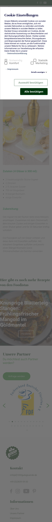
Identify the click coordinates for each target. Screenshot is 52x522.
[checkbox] (5, 60)
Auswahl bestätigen (30, 82)
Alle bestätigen (34, 91)
